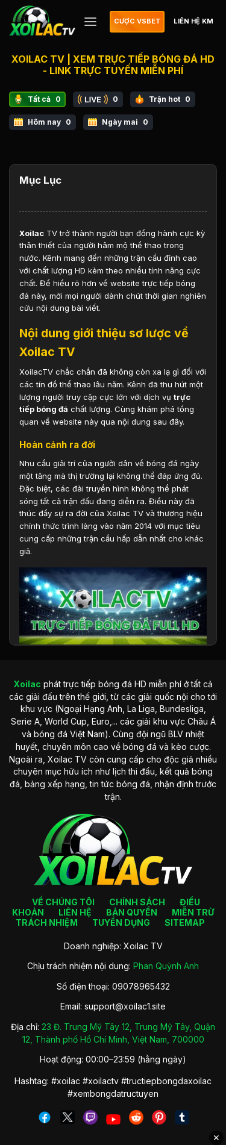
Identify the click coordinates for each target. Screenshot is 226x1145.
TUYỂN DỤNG (121, 922)
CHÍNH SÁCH (137, 902)
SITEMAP (185, 922)
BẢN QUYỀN (131, 912)
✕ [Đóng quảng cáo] (216, 1138)
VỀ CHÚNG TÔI (63, 902)
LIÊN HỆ (75, 912)
